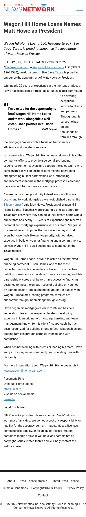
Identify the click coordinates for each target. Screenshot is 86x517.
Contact (43, 495)
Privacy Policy (75, 488)
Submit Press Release (65, 481)
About (11, 481)
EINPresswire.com (16, 67)
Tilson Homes (13, 204)
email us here (12, 389)
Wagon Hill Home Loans (48, 67)
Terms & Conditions (15, 488)
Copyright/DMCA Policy (46, 488)
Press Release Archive (33, 481)
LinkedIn (9, 399)
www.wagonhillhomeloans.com (24, 370)
